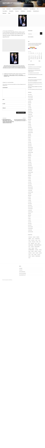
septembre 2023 (30, 99)
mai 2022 (29, 122)
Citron (29, 240)
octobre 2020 (30, 150)
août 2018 (29, 193)
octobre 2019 (30, 170)
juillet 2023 (29, 102)
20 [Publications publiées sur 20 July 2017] (35, 57)
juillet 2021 (29, 135)
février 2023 (30, 109)
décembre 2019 (30, 167)
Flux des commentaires (22, 273)
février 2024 (30, 94)
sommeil (38, 254)
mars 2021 (29, 142)
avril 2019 (29, 180)
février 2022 (30, 127)
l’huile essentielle (37, 246)
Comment (32, 240)
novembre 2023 (30, 97)
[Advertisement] (13, 45)
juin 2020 (29, 157)
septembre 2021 (30, 132)
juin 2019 (29, 177)
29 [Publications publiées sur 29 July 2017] (39, 58)
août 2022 (29, 117)
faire (29, 243)
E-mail (4, 103)
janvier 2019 (30, 185)
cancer (33, 238)
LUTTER (32, 246)
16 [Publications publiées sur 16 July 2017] (41, 56)
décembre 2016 (30, 226)
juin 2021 (29, 137)
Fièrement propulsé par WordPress (7, 279)
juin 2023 (29, 104)
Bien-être (11, 73)
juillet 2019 (29, 175)
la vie (16, 75)
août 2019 (29, 173)
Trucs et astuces (22, 73)
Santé (9, 13)
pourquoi (5, 76)
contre (36, 240)
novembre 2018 (30, 188)
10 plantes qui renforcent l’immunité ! (37, 89)
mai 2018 (29, 198)
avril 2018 (29, 200)
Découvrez (33, 241)
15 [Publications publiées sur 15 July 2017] (39, 56)
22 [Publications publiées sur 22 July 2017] (39, 57)
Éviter (29, 257)
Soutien (17, 73)
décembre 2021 (30, 129)
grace (36, 243)
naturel (36, 248)
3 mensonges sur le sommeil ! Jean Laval (33, 68)
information (6, 75)
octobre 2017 (30, 210)
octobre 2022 (30, 114)
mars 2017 (29, 221)
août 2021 (29, 134)
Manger (33, 248)
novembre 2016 (30, 228)
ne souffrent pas (22, 75)
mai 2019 (29, 178)
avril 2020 (29, 160)
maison (30, 248)
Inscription (20, 268)
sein (8, 76)
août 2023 (29, 101)
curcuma (30, 241)
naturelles (36, 249)
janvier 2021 (30, 145)
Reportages (5, 13)
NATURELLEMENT (31, 249)
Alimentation (6, 73)
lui (18, 75)
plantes (32, 251)
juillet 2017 (29, 215)
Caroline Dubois (37, 238)
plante (29, 251)
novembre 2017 (30, 208)
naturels (40, 249)
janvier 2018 (30, 205)
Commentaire (5, 87)
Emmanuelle (11, 30)
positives (36, 251)
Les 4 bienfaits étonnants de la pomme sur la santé (35, 74)
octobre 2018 (30, 190)
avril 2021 (29, 140)
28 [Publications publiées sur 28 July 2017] (37, 58)
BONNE (30, 238)
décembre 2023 (30, 96)
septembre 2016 (30, 231)
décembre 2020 (30, 147)
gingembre (32, 243)
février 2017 (30, 223)
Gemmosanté (30, 79)
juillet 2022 (29, 119)
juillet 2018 (29, 195)
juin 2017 (29, 216)
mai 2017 (29, 218)
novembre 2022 (30, 112)
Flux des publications (22, 271)
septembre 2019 (30, 172)
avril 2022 (29, 124)
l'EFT (29, 246)
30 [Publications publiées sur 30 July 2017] (41, 58)
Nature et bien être (13, 3)
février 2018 (30, 203)
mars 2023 (29, 107)
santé (32, 254)
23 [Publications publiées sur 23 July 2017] (41, 57)
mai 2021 (29, 139)
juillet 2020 (29, 155)
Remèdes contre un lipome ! (38, 82)
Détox (37, 241)
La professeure (12, 75)
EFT (39, 241)
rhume (29, 254)
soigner (35, 254)
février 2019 (30, 183)
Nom (4, 99)
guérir (39, 243)
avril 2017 (29, 220)
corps (39, 240)
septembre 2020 (30, 152)
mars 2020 (29, 162)
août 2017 (29, 213)
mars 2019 (29, 182)
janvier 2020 (30, 165)
